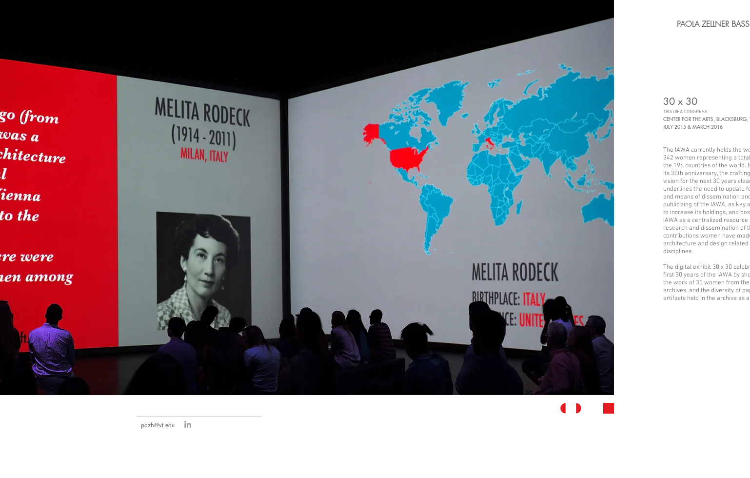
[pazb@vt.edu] (158, 425)
